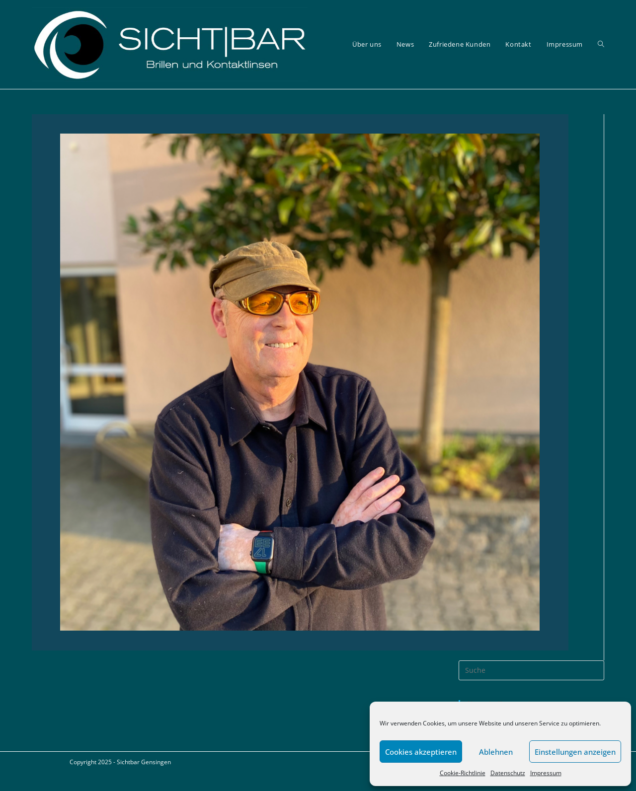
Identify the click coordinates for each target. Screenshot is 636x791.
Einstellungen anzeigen (575, 752)
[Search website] (601, 44)
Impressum (545, 773)
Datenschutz (507, 773)
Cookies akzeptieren (421, 752)
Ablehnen (496, 752)
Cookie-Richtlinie (462, 773)
